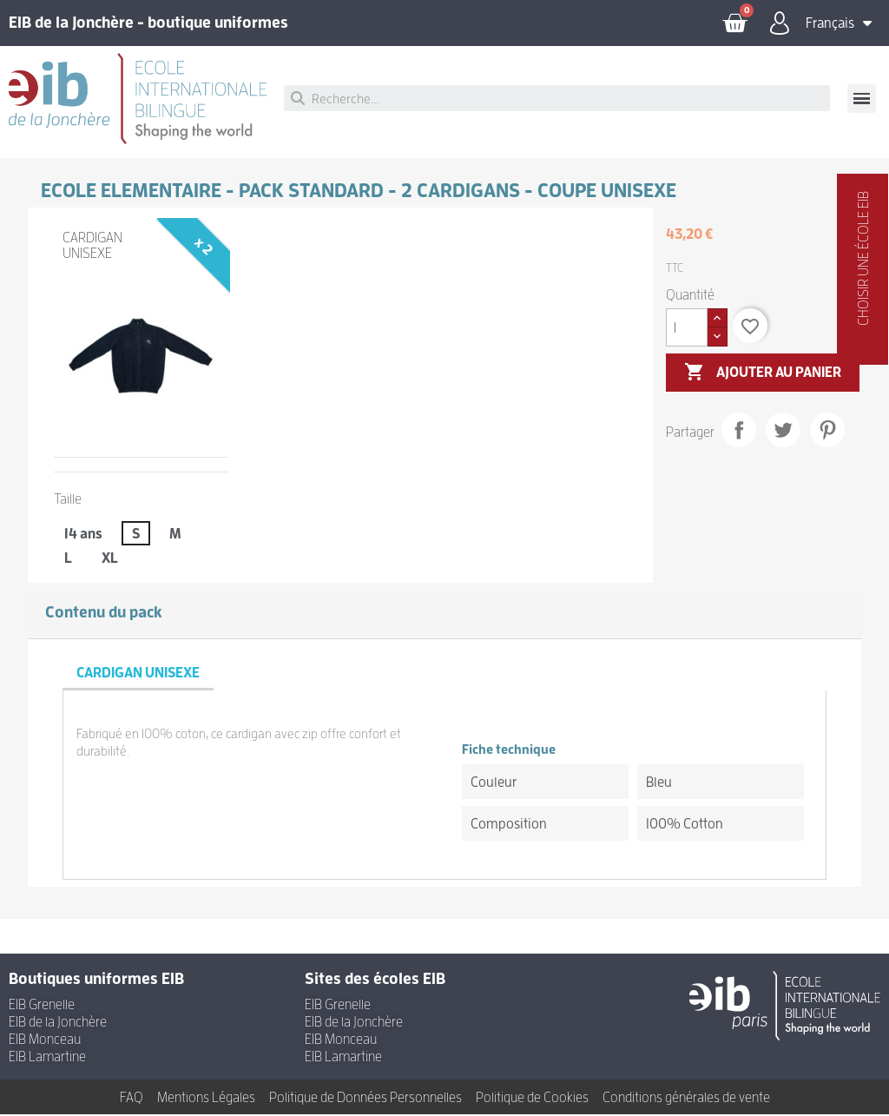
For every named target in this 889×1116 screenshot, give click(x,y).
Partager (738, 431)
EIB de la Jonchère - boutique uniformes (148, 24)
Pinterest (827, 431)
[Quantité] (687, 329)
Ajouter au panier (762, 374)
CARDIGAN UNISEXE (92, 247)
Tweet (783, 431)
